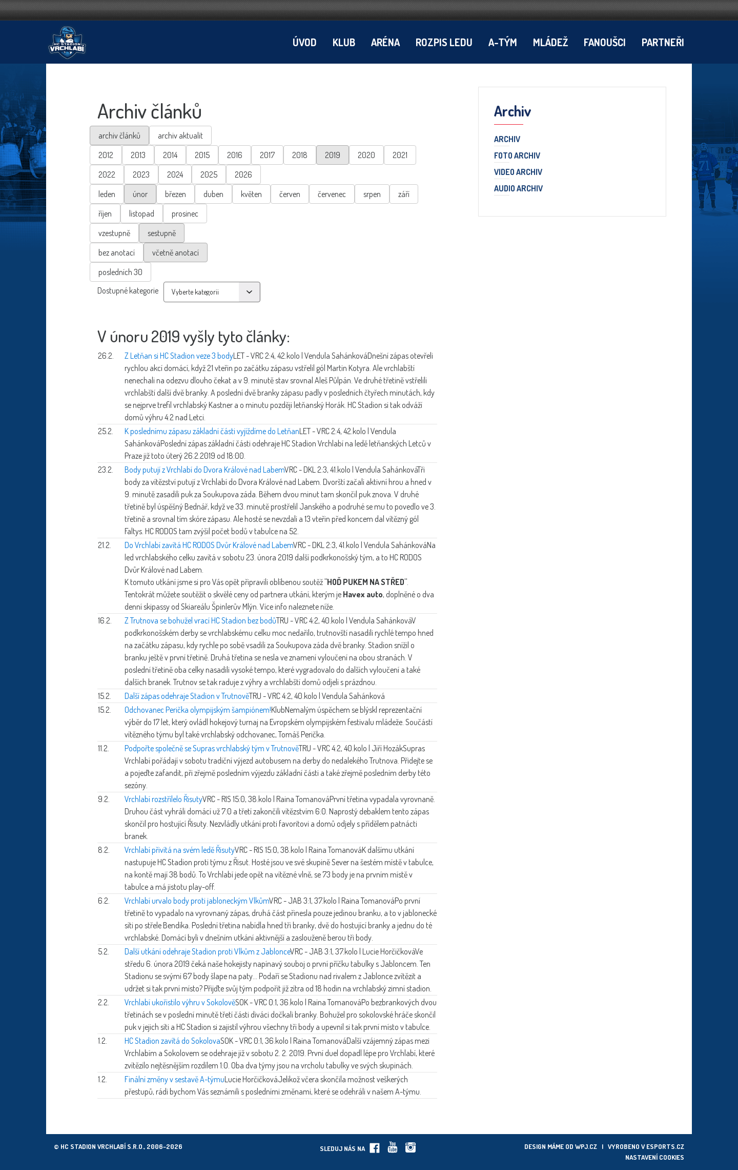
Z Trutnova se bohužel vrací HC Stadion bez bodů (200, 620)
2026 (243, 174)
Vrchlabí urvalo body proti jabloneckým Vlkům (197, 900)
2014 (170, 155)
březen (175, 194)
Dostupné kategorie (127, 290)
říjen (105, 213)
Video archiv (518, 172)
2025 (208, 174)
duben (213, 194)
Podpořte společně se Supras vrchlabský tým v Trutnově (212, 748)
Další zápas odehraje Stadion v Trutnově (187, 696)
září (403, 194)
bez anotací (116, 252)
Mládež (550, 42)
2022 (106, 174)
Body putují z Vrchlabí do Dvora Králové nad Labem (204, 469)
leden (106, 194)
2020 (366, 155)
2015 (202, 155)
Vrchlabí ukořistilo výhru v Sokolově (180, 1002)
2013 (138, 155)
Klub (344, 42)
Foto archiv (517, 156)
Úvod (305, 42)
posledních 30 (120, 272)
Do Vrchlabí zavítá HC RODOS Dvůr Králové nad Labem (209, 545)
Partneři (663, 42)
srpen (372, 194)
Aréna (385, 42)
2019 (332, 155)
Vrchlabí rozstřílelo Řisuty (163, 799)
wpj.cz (586, 1146)
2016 (234, 155)
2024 (175, 174)
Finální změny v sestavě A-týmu (174, 1079)
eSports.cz (665, 1146)
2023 (141, 174)
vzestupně (114, 233)
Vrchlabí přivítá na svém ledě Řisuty (180, 850)
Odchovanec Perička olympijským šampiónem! (198, 710)
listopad (141, 213)
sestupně (162, 233)
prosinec (185, 213)
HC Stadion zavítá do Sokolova (172, 1041)
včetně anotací (175, 252)
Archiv (507, 139)
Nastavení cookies (654, 1157)
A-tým (502, 42)
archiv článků (119, 135)
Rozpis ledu (444, 42)
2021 (400, 155)
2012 (105, 155)
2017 (267, 155)
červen (289, 194)
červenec (332, 194)
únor (140, 194)
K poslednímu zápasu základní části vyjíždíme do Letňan (212, 431)
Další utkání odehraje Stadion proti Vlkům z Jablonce (207, 951)
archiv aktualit (180, 135)
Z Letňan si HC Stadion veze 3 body (179, 355)
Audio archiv (518, 188)
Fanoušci (605, 42)
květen (251, 194)
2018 (300, 155)
